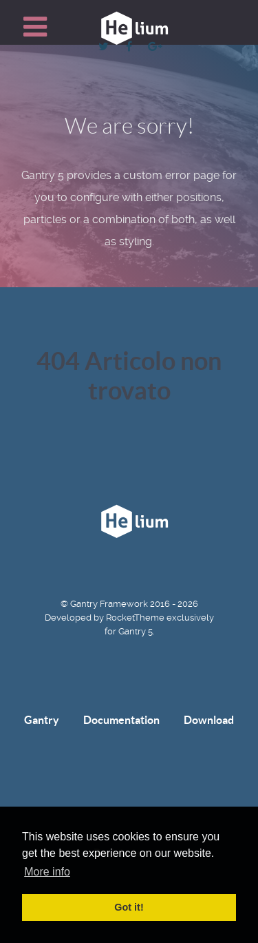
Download (209, 720)
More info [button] (47, 872)
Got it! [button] (128, 907)
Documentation (121, 720)
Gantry (41, 720)
